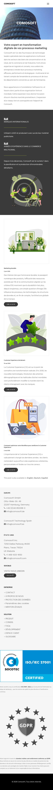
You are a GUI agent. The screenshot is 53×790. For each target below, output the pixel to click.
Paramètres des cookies (17, 603)
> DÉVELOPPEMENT (12, 629)
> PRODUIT (9, 618)
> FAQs (7, 625)
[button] (48, 3)
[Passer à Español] (44, 478)
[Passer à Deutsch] (37, 478)
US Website (9, 551)
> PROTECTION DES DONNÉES (17, 599)
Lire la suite (11, 304)
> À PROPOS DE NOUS (14, 596)
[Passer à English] (30, 478)
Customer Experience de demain (14, 360)
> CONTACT (9, 592)
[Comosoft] (9, 4)
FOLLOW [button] (10, 575)
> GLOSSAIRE (10, 636)
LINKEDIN (20, 571)
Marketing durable (10, 268)
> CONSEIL (8, 622)
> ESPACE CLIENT (11, 633)
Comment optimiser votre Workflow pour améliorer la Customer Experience (25, 446)
